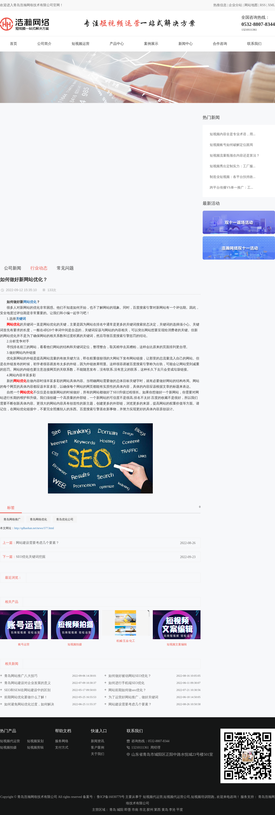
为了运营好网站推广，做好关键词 (133, 697)
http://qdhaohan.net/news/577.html (34, 528)
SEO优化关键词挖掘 (30, 557)
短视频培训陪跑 (202, 797)
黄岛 (165, 809)
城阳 (120, 809)
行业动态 (38, 268)
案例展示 (151, 44)
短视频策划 (35, 741)
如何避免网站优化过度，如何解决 (28, 704)
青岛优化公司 (64, 519)
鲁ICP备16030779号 (111, 797)
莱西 (157, 809)
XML (271, 5)
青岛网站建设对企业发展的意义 (27, 683)
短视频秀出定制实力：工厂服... (233, 166)
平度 (179, 809)
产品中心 (117, 44)
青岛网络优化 (38, 519)
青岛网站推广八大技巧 (20, 676)
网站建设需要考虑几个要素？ (37, 543)
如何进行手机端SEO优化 (126, 683)
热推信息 (220, 5)
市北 (142, 809)
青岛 (112, 809)
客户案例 (97, 747)
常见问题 (65, 268)
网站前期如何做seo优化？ (127, 690)
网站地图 (251, 5)
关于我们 (97, 754)
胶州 (150, 809)
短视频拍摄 (8, 747)
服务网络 (61, 741)
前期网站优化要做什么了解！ (25, 697)
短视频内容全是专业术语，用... (233, 134)
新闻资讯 (97, 741)
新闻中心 (185, 44)
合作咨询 (220, 44)
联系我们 (254, 44)
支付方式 (61, 747)
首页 (13, 44)
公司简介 (44, 44)
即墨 (127, 809)
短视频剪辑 (35, 747)
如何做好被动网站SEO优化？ (129, 676)
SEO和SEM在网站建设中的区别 (27, 690)
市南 (135, 809)
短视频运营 (80, 44)
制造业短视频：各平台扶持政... (233, 177)
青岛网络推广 (12, 519)
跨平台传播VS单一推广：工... (231, 187)
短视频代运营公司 (176, 797)
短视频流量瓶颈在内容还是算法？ (235, 155)
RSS (263, 5)
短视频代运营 (10, 741)
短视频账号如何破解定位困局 (231, 145)
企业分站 (235, 5)
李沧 (172, 809)
